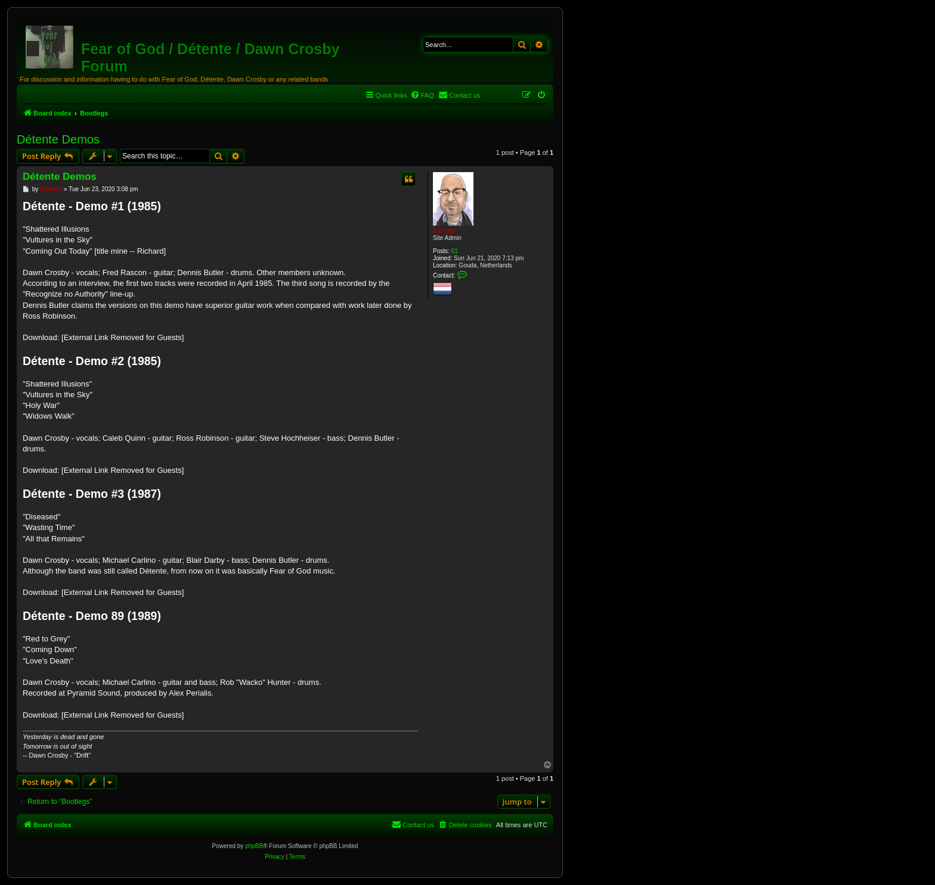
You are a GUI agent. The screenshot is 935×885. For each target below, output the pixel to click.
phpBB (254, 846)
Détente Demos (58, 139)
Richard (444, 231)
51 (454, 251)
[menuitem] (422, 95)
